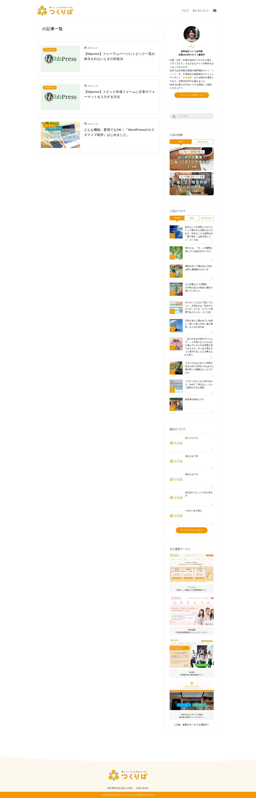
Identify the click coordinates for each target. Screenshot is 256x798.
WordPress (202, 141)
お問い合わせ (142, 788)
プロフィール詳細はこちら (191, 95)
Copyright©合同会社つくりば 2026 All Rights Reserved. (128, 795)
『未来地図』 (187, 77)
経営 (181, 141)
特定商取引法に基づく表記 (120, 788)
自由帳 (177, 218)
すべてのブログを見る (191, 530)
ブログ (185, 10)
